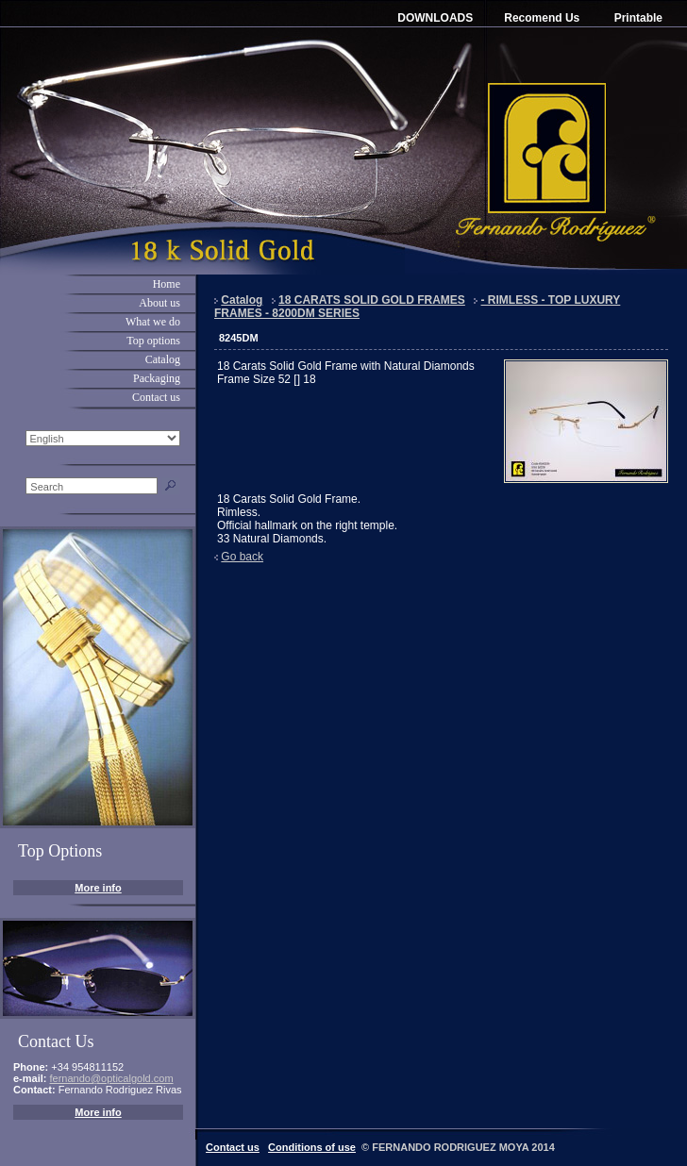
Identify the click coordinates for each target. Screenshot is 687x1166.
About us (159, 302)
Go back (242, 556)
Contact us (156, 397)
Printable (638, 18)
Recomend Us (541, 18)
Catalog (162, 359)
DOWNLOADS (435, 18)
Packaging (156, 378)
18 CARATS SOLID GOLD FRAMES (371, 300)
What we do (153, 321)
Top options (153, 340)
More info (98, 887)
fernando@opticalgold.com (112, 1078)
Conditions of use (312, 1147)
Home (166, 284)
